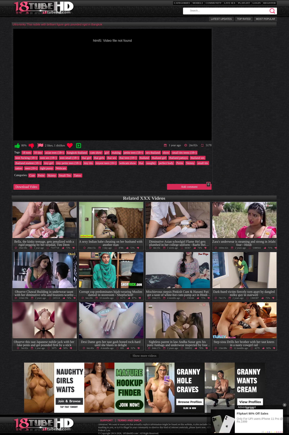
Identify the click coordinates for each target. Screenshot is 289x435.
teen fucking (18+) (26, 157)
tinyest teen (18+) (106, 163)
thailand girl (159, 157)
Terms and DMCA (129, 420)
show (166, 152)
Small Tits (65, 175)
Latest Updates (221, 19)
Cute (32, 175)
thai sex (111, 157)
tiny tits (88, 163)
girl (107, 152)
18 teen (26, 152)
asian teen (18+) (54, 152)
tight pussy (46, 168)
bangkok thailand (77, 152)
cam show (96, 152)
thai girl (86, 157)
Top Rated (244, 19)
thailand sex (198, 157)
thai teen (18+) (127, 157)
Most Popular (265, 19)
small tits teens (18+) (184, 152)
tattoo (18, 168)
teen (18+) (31, 168)
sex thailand (153, 152)
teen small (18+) (69, 157)
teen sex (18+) (48, 157)
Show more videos (144, 355)
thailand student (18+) (28, 163)
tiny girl (48, 163)
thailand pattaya (178, 157)
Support (106, 420)
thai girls (99, 157)
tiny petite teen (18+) (68, 163)
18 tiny (38, 152)
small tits (202, 163)
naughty (151, 163)
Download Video (26, 187)
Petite (179, 163)
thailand (144, 157)
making (116, 152)
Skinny (190, 163)
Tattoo (77, 175)
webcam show (127, 163)
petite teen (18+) (133, 152)
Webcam (61, 168)
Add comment (196, 186)
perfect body (166, 163)
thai (141, 163)
